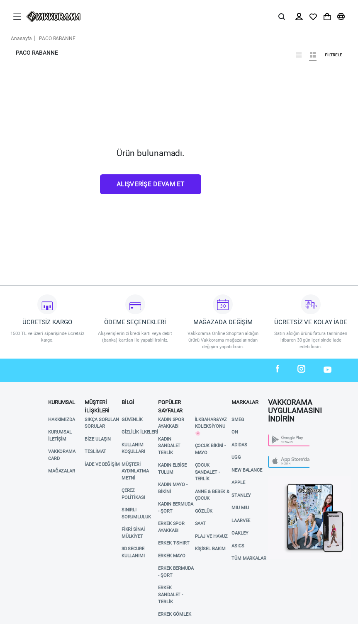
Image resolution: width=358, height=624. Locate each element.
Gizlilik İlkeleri (140, 432)
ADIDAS (239, 445)
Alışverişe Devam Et (151, 184)
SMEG (237, 419)
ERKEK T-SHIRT (174, 543)
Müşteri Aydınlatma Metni (135, 471)
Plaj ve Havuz (211, 536)
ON (234, 432)
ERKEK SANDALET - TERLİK (170, 594)
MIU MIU (240, 508)
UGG (236, 457)
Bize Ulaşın (98, 439)
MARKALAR (244, 402)
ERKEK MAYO (171, 556)
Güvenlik (132, 419)
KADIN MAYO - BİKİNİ (173, 488)
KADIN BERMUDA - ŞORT (175, 507)
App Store (280, 457)
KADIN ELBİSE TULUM (172, 469)
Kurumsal (61, 402)
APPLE (238, 482)
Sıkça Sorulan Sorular (102, 423)
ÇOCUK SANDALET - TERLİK (207, 472)
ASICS (237, 546)
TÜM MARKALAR (248, 558)
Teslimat (95, 451)
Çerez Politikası (133, 494)
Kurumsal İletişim (60, 435)
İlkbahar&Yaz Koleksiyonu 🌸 (211, 426)
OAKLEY (239, 533)
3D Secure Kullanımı (133, 552)
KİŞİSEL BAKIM (210, 549)
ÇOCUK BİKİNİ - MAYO (210, 449)
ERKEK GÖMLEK (174, 614)
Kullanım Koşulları (133, 448)
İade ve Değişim (102, 464)
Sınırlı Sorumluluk (136, 513)
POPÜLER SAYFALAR (170, 404)
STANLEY (241, 495)
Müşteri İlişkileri (97, 404)
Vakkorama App (286, 479)
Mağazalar (61, 471)
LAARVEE (240, 520)
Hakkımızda (61, 419)
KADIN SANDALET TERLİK (169, 445)
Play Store (281, 436)
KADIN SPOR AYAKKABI (171, 423)
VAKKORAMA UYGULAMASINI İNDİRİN (295, 404)
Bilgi (128, 402)
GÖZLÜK (203, 511)
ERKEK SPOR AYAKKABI (171, 527)
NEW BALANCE (246, 470)
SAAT (200, 523)
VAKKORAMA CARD (61, 455)
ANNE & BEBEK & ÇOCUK (212, 495)
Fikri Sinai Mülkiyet (133, 533)
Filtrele (333, 55)
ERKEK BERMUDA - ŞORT (176, 572)
